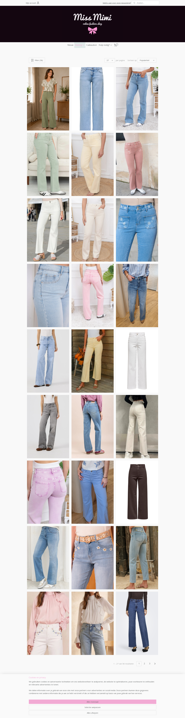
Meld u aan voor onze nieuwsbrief (117, 3)
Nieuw (70, 45)
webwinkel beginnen (104, 713)
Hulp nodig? (105, 45)
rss (79, 713)
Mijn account (32, 2)
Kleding (79, 45)
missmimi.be (35, 680)
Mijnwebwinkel (125, 713)
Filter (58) (37, 60)
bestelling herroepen (89, 713)
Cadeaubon (91, 45)
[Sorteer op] (147, 60)
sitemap (74, 713)
